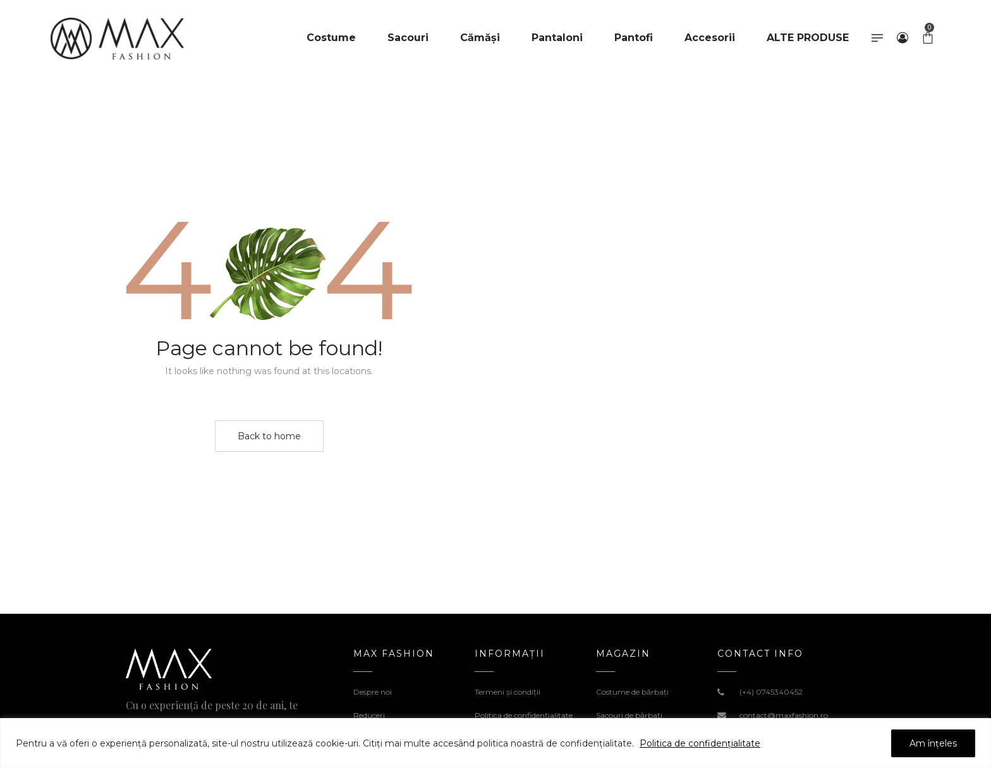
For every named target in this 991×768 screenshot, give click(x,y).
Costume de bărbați (632, 692)
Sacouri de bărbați (629, 715)
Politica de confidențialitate (700, 743)
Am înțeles (933, 743)
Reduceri (369, 715)
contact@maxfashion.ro (783, 715)
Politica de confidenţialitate (524, 715)
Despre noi (372, 692)
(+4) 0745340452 (771, 692)
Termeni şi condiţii (507, 692)
